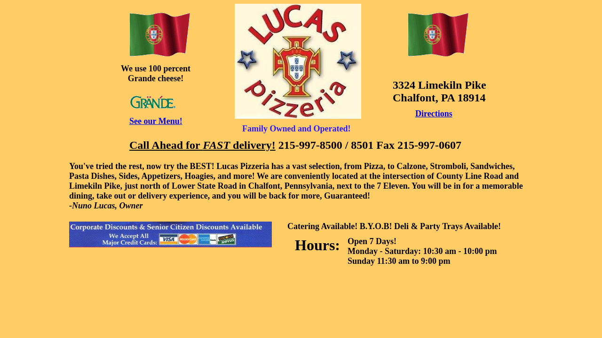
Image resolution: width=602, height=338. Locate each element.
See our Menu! (155, 121)
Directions (433, 113)
